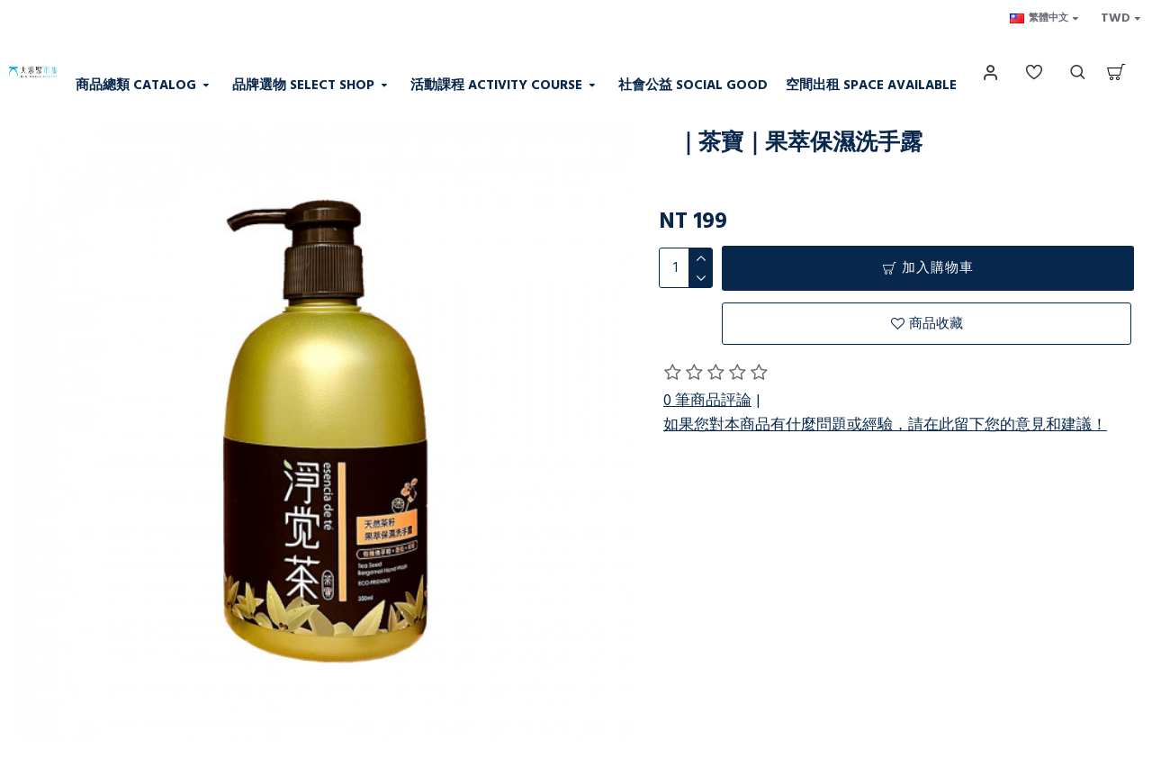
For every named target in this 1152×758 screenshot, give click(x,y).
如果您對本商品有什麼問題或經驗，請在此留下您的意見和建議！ (885, 425)
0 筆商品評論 (707, 400)
